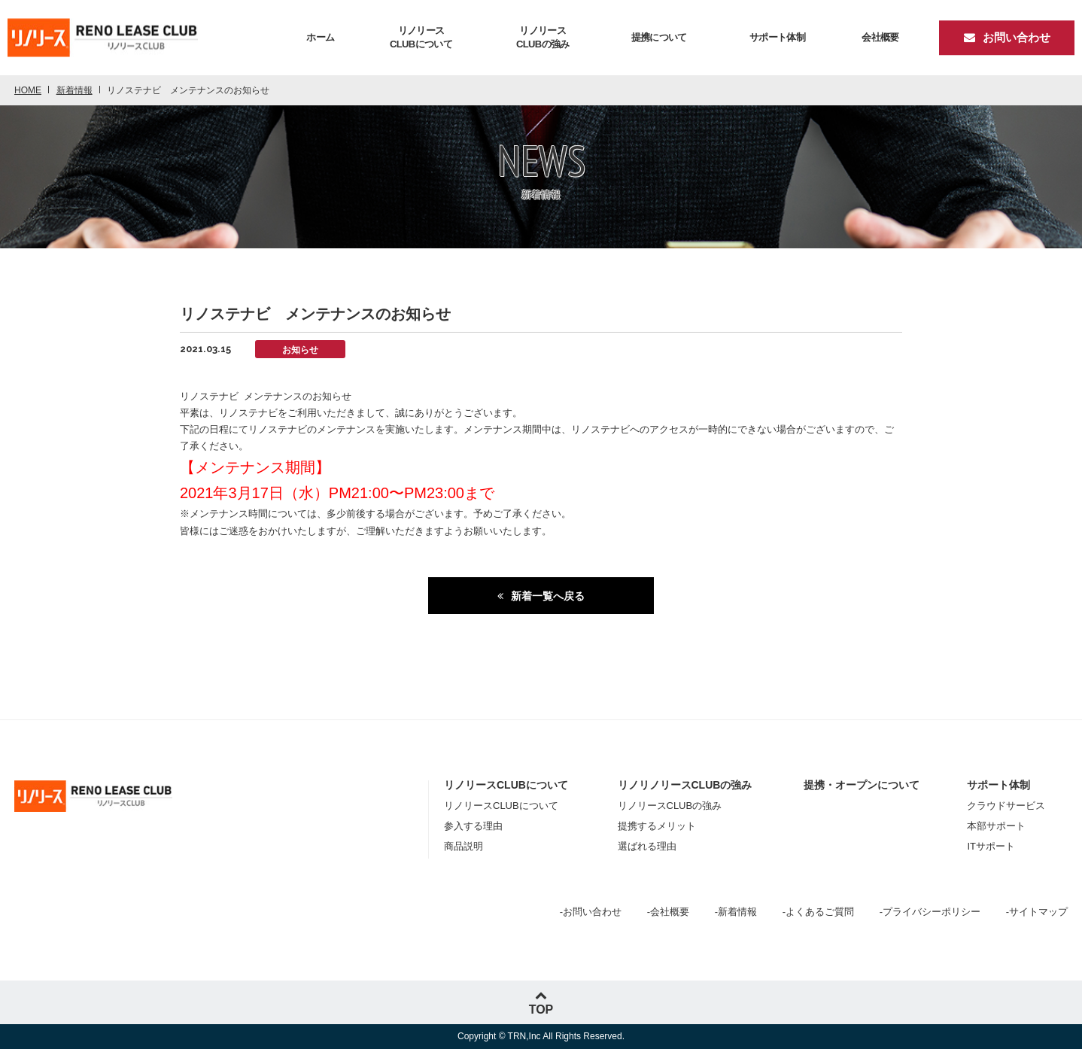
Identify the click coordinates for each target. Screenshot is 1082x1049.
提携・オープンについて (861, 785)
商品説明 (463, 846)
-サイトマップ (1037, 911)
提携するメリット (657, 826)
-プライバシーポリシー (930, 911)
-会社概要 (668, 911)
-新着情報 (736, 911)
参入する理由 (473, 826)
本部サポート (996, 826)
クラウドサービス (1006, 805)
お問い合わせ (1007, 37)
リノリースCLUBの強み (670, 805)
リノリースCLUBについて (501, 805)
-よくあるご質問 (818, 911)
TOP (541, 1002)
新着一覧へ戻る (548, 596)
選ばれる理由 (647, 846)
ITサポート (991, 846)
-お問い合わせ (591, 911)
